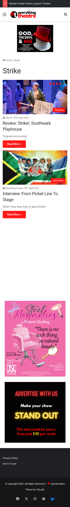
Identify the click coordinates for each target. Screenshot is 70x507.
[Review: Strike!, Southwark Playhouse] (35, 97)
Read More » (14, 144)
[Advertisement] (35, 260)
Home (7, 60)
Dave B (8, 118)
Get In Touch (9, 463)
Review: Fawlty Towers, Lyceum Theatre (29, 3)
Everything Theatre (14, 188)
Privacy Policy (10, 458)
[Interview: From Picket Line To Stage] (35, 167)
